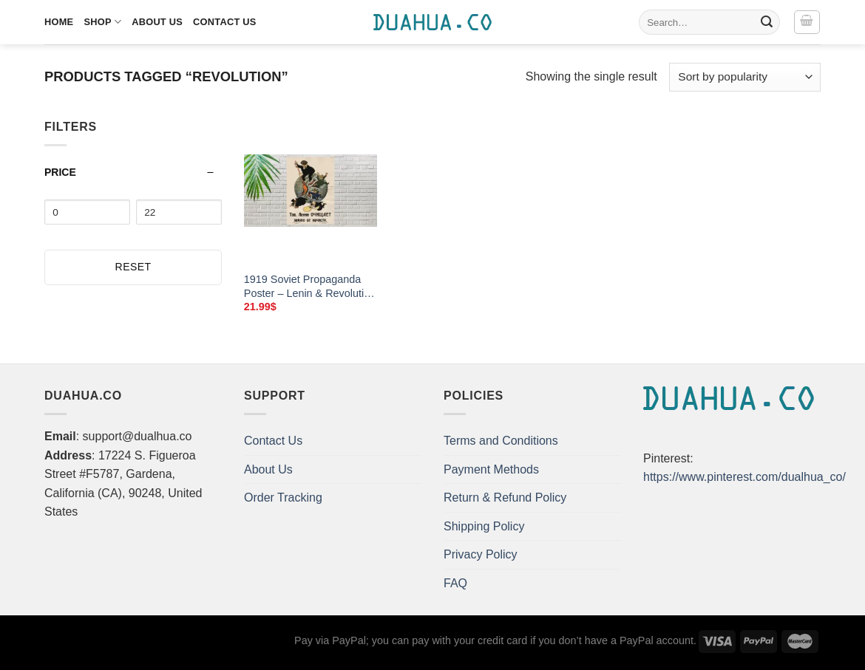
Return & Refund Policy (505, 497)
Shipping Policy (484, 526)
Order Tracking (283, 497)
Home (58, 21)
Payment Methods (491, 469)
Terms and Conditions (501, 440)
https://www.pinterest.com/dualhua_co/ (744, 477)
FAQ (455, 583)
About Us (157, 21)
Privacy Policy (481, 554)
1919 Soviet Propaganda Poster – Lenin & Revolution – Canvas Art (310, 286)
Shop (102, 22)
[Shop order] (745, 77)
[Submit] (766, 22)
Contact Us (225, 21)
